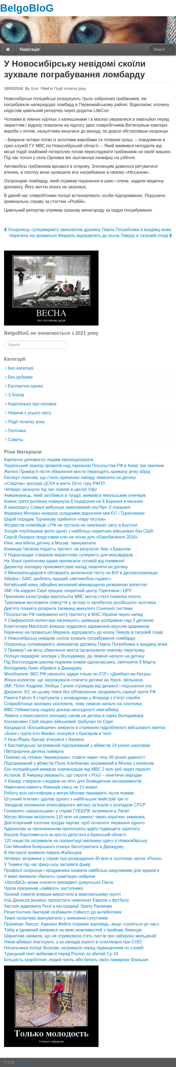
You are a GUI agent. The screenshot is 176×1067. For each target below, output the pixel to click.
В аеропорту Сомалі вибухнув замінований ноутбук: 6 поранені (67, 507)
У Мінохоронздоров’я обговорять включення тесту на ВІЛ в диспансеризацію (81, 572)
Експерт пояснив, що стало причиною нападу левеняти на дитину (70, 477)
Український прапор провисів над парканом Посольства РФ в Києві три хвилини (84, 465)
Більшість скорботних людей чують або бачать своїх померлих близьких (76, 959)
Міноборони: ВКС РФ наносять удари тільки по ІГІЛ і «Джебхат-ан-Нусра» (77, 674)
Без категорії (20, 368)
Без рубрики (20, 377)
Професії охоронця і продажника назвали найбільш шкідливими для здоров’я (81, 870)
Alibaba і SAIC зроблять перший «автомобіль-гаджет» (57, 578)
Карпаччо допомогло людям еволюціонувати (49, 459)
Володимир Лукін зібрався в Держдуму (43, 668)
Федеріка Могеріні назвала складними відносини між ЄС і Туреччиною (74, 513)
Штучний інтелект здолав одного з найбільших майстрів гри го (66, 799)
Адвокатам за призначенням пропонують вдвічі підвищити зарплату (72, 828)
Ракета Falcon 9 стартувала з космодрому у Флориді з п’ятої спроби (72, 697)
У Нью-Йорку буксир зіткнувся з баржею (44, 739)
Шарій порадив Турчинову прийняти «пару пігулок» (55, 519)
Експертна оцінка (25, 386)
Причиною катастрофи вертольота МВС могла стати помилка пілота (72, 596)
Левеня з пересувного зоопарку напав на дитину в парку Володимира (73, 715)
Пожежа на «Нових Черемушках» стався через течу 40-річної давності (74, 757)
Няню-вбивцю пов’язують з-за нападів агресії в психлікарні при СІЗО (73, 942)
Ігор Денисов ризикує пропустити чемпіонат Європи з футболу (66, 900)
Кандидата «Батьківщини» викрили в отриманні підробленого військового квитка (84, 727)
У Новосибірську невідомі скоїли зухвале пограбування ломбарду (70, 638)
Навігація (30, 49)
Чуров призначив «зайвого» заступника (43, 888)
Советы (15, 439)
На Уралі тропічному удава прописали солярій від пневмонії (64, 561)
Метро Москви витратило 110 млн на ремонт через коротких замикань (74, 817)
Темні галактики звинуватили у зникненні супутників (56, 918)
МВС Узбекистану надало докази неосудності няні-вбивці (61, 709)
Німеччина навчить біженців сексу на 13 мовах (50, 787)
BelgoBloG (27, 8)
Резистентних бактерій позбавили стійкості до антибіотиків (62, 912)
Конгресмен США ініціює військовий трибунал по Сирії (58, 721)
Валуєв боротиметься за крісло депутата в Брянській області (65, 834)
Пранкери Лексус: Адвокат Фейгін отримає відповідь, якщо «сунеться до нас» (81, 924)
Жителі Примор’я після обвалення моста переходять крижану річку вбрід (77, 471)
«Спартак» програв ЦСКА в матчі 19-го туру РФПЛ (54, 483)
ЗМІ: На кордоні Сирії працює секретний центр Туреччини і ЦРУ (67, 590)
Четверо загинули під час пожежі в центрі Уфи (50, 489)
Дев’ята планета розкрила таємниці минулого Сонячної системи (68, 608)
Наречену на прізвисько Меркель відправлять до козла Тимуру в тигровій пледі (90, 235)
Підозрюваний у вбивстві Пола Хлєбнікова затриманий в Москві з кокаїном (79, 763)
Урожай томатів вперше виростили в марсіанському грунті (62, 894)
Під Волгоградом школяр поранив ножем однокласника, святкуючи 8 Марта (79, 662)
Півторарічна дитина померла (34, 751)
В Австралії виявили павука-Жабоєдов (43, 852)
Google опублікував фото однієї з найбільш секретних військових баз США (78, 531)
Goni (33, 88)
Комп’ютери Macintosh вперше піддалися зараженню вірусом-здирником (76, 626)
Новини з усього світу (29, 413)
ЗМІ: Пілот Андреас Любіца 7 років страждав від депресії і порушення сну (78, 686)
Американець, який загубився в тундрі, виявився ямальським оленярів (75, 495)
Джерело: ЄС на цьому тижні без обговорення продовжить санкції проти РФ (80, 692)
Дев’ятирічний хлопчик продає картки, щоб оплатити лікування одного (74, 822)
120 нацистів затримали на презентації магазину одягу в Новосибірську (75, 840)
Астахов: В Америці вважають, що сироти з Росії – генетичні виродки (73, 775)
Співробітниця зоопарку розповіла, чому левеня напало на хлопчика (73, 703)
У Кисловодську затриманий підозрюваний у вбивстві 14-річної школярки (77, 745)
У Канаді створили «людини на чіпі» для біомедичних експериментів (72, 781)
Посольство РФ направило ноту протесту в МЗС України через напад (73, 614)
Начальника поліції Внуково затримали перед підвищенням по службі (74, 947)
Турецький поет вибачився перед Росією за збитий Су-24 (61, 953)
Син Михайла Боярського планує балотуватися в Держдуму (64, 846)
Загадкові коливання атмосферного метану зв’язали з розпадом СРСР (74, 805)
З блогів (16, 395)
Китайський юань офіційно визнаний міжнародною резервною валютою (75, 584)
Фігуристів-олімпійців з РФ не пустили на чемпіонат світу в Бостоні (70, 525)
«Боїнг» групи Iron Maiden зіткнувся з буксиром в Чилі (57, 733)
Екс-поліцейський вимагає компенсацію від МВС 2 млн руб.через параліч (77, 769)
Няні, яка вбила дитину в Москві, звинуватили (50, 543)
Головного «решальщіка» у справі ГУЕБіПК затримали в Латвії (66, 811)
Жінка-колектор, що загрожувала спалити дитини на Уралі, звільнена (73, 680)
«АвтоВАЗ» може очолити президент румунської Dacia (58, 882)
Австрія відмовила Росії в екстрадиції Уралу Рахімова (58, 906)
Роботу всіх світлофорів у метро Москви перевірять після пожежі (69, 793)
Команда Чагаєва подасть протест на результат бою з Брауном (67, 549)
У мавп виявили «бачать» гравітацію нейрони (49, 876)
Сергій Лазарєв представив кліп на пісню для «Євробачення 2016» (71, 537)
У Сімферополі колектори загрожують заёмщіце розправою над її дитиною (79, 620)
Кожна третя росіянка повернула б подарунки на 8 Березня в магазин (73, 501)
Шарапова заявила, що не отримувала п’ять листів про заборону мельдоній (80, 936)
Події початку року (70, 88)
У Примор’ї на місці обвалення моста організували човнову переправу (74, 650)
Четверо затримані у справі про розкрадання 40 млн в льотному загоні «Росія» (83, 858)
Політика (17, 430)
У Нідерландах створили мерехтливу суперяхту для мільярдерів (68, 555)
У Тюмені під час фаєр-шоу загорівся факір (47, 864)
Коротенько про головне (32, 404)
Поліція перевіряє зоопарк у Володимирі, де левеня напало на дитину (74, 656)
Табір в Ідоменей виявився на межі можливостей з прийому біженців (73, 930)
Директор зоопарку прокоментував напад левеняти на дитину (66, 566)
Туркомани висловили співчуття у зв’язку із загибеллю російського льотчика (80, 602)
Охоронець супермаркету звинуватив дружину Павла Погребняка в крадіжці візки (87, 229)
